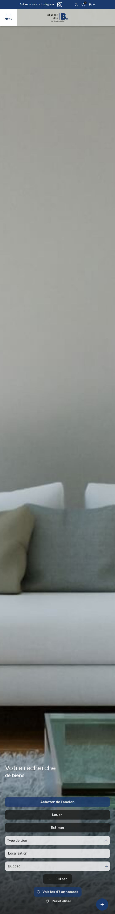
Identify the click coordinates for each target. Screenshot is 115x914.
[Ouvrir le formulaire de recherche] (57, 889)
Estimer (58, 838)
